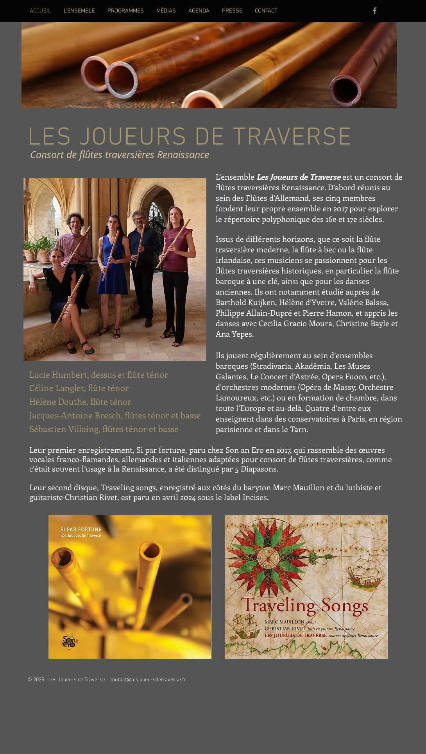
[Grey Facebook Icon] (375, 10)
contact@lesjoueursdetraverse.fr (147, 680)
